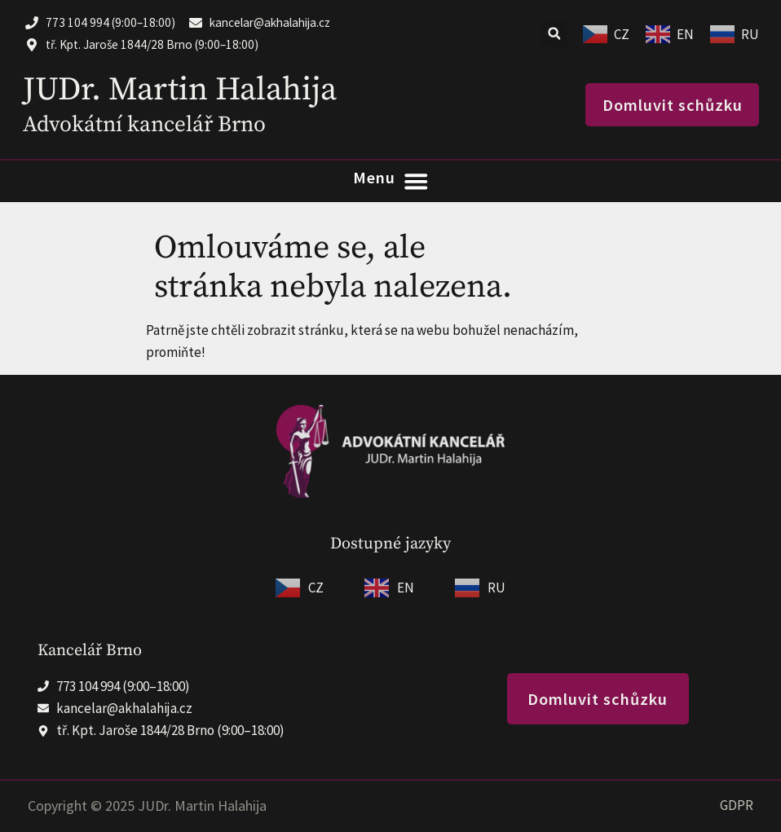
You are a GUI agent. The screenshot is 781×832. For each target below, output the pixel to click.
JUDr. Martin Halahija (180, 89)
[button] (554, 33)
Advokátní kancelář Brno (144, 125)
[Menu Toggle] (391, 181)
